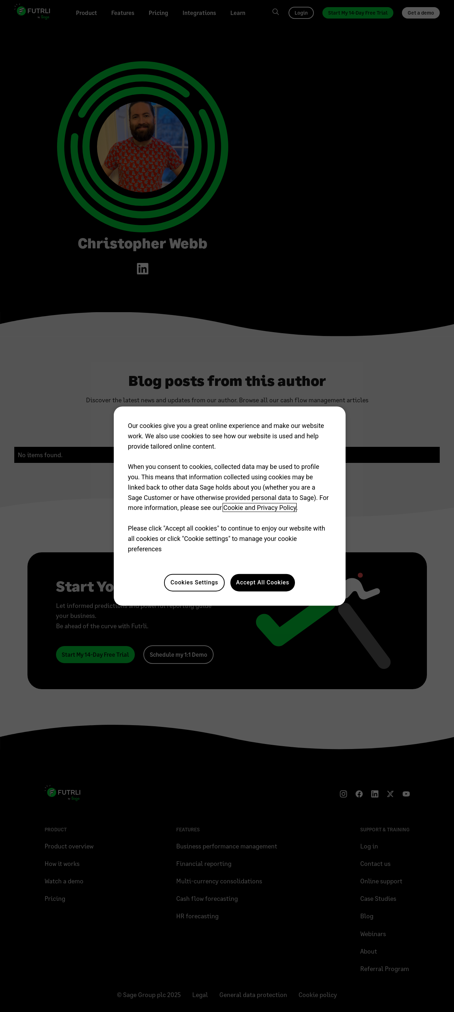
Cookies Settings (194, 582)
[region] (230, 506)
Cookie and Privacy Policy (259, 507)
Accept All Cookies (262, 582)
